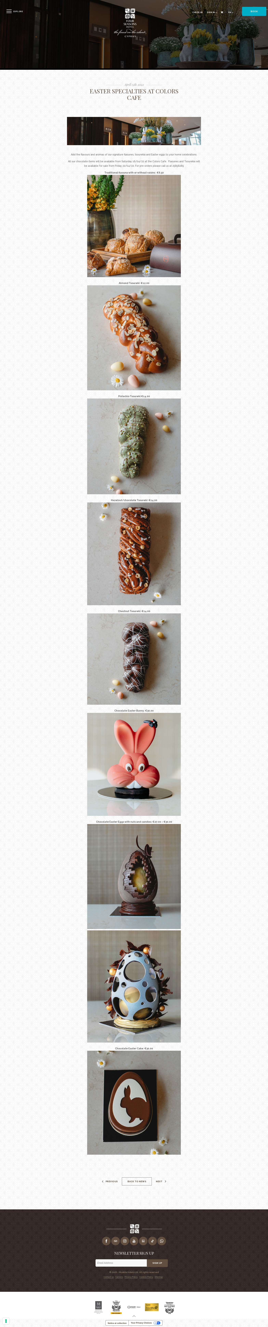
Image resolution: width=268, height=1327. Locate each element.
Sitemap (160, 1277)
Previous (111, 1181)
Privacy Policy (131, 1277)
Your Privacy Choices (141, 1323)
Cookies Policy (146, 1277)
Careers (119, 1277)
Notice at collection (117, 1323)
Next (159, 1181)
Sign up (158, 1263)
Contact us (108, 1277)
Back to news (137, 1181)
